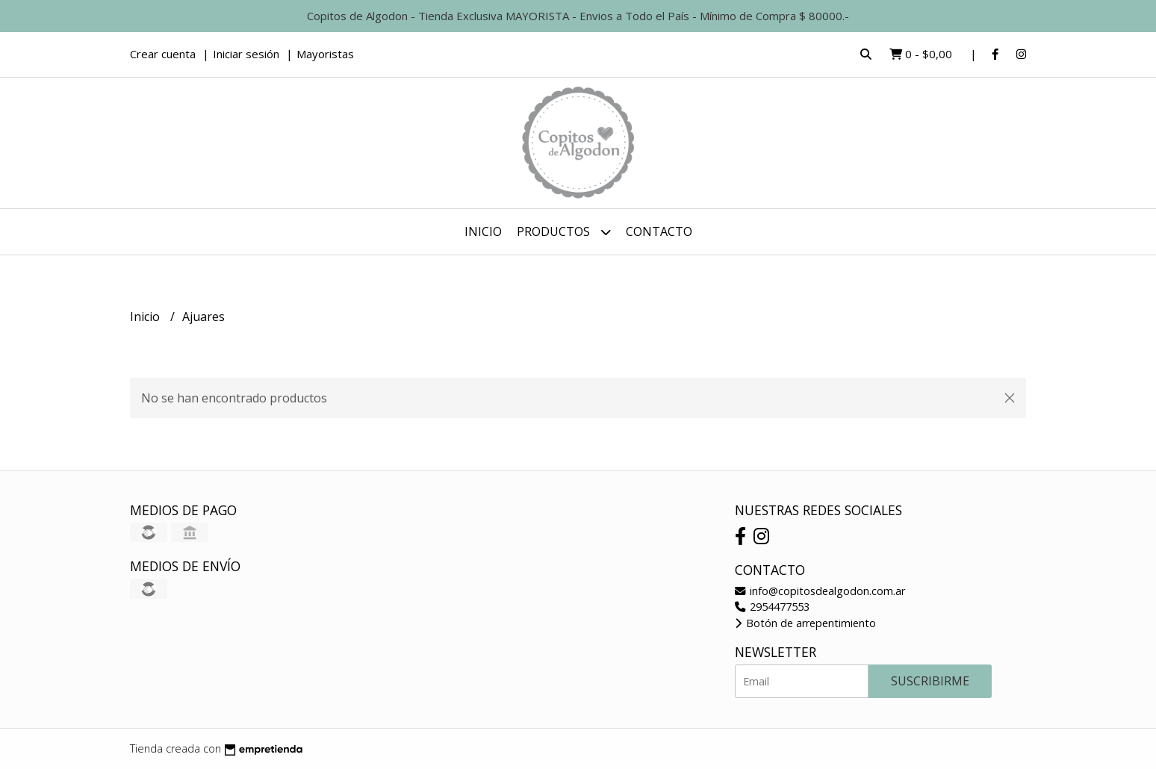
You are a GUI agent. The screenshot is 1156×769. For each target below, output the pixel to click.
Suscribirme (930, 681)
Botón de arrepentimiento (805, 623)
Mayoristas (325, 53)
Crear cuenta (163, 53)
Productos (564, 232)
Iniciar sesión (246, 53)
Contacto (659, 231)
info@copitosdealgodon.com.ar (820, 591)
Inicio (483, 231)
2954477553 (772, 607)
